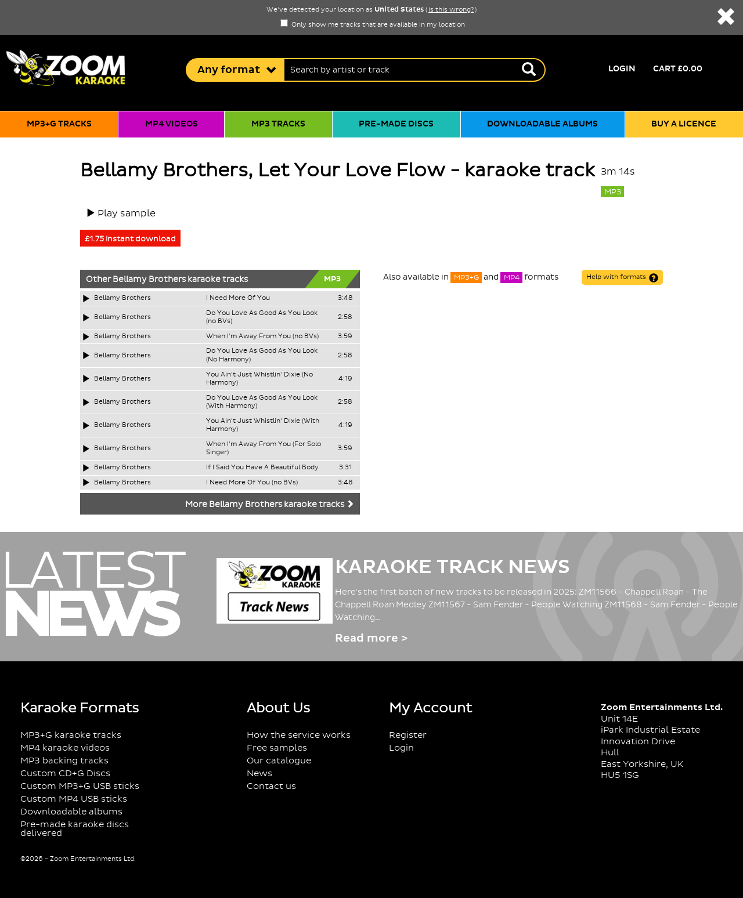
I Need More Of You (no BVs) (252, 483)
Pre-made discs (396, 124)
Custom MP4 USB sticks (73, 799)
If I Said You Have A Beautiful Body (262, 468)
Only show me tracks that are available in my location (372, 25)
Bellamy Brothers (149, 279)
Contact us (271, 786)
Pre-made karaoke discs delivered (74, 829)
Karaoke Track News (452, 567)
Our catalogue (279, 760)
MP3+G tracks (59, 124)
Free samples (277, 748)
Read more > (371, 638)
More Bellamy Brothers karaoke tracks (269, 504)
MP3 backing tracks (64, 760)
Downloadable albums (542, 124)
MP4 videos (171, 124)
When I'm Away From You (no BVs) (262, 336)
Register (408, 735)
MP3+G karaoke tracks (70, 735)
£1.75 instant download (130, 239)
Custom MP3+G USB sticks (79, 786)
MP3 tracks (278, 124)
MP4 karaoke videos (65, 748)
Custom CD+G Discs (65, 773)
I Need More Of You (238, 298)
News (259, 773)
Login (622, 69)
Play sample (127, 213)
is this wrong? (451, 10)
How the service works (299, 735)
